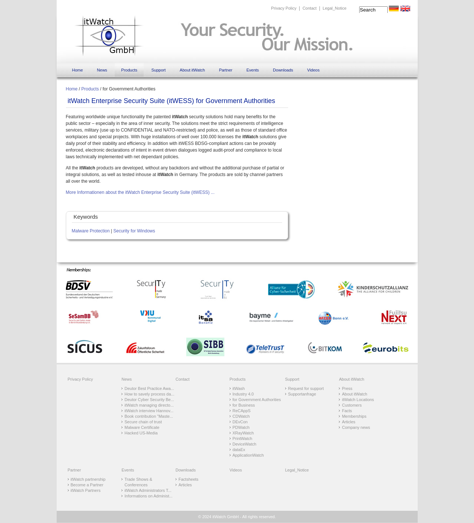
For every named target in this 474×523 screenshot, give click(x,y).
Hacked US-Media (140, 433)
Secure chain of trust (143, 422)
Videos (313, 70)
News (102, 70)
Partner (225, 70)
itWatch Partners (86, 490)
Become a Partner (87, 485)
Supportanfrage (302, 394)
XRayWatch (243, 433)
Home (77, 70)
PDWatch (241, 427)
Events (252, 70)
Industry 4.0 (243, 394)
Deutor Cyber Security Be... (149, 399)
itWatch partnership (88, 479)
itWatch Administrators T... (147, 490)
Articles (348, 422)
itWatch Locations (358, 399)
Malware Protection (91, 231)
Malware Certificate (141, 427)
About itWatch (192, 70)
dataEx (239, 449)
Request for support (306, 388)
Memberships (354, 416)
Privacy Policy (283, 8)
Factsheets (188, 479)
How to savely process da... (149, 394)
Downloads (283, 70)
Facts (347, 410)
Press (347, 388)
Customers (351, 405)
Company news (356, 427)
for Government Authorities (257, 399)
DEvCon (240, 422)
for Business (244, 405)
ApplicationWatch (248, 455)
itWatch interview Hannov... (148, 410)
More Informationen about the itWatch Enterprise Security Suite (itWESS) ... (140, 192)
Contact (310, 8)
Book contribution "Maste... (148, 416)
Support (158, 70)
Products (129, 70)
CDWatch (241, 416)
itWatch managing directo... (149, 405)
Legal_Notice (334, 8)
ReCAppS (242, 410)
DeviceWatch (244, 444)
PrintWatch (242, 438)
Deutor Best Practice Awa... (149, 388)
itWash (239, 388)
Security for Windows (134, 231)
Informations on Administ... (148, 496)
